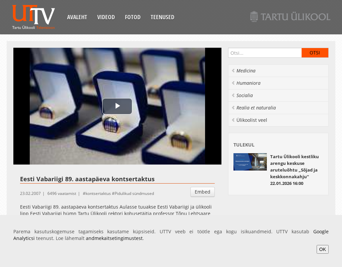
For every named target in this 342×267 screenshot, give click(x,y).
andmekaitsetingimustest (114, 238)
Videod (106, 17)
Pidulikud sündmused (134, 193)
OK (322, 249)
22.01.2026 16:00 (294, 170)
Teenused (162, 17)
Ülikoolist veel (249, 120)
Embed (202, 192)
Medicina (243, 70)
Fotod (133, 17)
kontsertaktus (98, 193)
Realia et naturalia (253, 107)
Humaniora (246, 83)
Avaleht (77, 17)
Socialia (242, 95)
